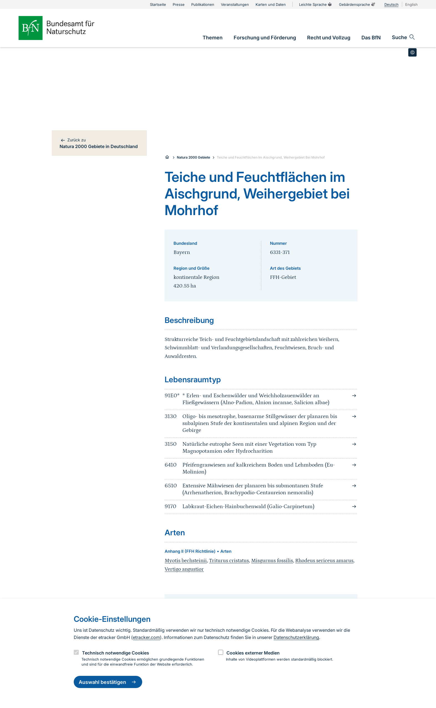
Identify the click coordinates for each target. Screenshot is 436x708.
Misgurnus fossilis (272, 561)
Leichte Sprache (315, 4)
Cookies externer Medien (253, 653)
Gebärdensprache (357, 4)
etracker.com (146, 637)
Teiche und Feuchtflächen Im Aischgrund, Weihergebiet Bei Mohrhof (271, 157)
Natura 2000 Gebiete (193, 157)
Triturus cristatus (229, 561)
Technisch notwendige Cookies (115, 653)
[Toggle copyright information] (412, 52)
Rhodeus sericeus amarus (324, 561)
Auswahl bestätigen (108, 682)
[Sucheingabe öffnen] (404, 37)
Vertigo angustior (184, 569)
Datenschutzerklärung (296, 637)
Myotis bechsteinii (186, 561)
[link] (212, 37)
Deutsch (391, 4)
